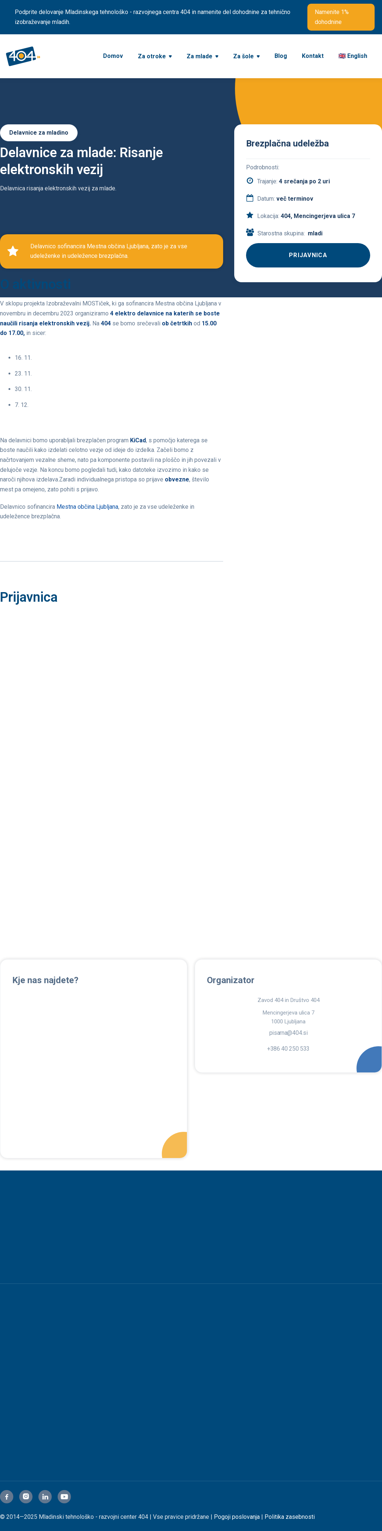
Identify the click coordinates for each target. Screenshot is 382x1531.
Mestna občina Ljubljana (87, 506)
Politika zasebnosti (290, 1516)
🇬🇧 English (352, 55)
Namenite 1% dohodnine (332, 16)
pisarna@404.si (288, 1033)
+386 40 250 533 (288, 1049)
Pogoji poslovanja (237, 1516)
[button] (155, 57)
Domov (113, 55)
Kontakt (313, 55)
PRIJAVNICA (308, 255)
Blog (280, 55)
